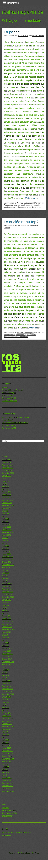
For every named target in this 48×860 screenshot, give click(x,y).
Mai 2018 (5, 640)
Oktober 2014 (7, 756)
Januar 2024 (6, 462)
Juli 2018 (5, 635)
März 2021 (5, 549)
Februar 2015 (7, 745)
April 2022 (5, 519)
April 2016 (5, 708)
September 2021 (8, 532)
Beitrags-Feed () (9, 810)
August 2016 (6, 697)
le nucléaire (36, 205)
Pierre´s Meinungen (25, 203)
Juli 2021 (5, 538)
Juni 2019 (5, 605)
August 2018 (6, 632)
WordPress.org (7, 816)
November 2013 (7, 786)
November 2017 (7, 656)
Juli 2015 (5, 732)
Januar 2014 (6, 780)
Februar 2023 (7, 492)
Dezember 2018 (7, 621)
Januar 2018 (6, 651)
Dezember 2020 (7, 557)
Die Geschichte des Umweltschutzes (15, 423)
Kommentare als (9, 813)
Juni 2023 (5, 481)
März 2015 (5, 743)
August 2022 (6, 508)
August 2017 (6, 664)
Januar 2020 (6, 586)
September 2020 (8, 565)
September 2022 (8, 505)
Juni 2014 (5, 767)
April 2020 (5, 578)
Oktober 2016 (7, 691)
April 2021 (5, 546)
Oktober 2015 (7, 724)
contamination (9, 334)
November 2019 (7, 592)
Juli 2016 (5, 699)
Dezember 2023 (7, 465)
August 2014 (6, 761)
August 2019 (6, 600)
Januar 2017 (6, 683)
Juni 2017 (5, 670)
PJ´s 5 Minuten (7, 395)
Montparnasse (9, 207)
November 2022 (7, 500)
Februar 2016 (7, 713)
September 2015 (8, 726)
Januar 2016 (6, 716)
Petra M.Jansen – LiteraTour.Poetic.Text (16, 832)
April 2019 (5, 610)
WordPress (21, 853)
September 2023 (8, 473)
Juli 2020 (5, 570)
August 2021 (6, 535)
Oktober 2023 (7, 470)
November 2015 (7, 721)
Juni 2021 (5, 540)
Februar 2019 (7, 616)
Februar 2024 (7, 460)
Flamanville (21, 334)
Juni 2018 (5, 637)
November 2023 (7, 468)
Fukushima (8, 205)
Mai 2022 (5, 516)
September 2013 (8, 791)
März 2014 (5, 775)
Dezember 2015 (7, 718)
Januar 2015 (6, 748)
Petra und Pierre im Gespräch (12, 390)
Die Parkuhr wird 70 (9, 428)
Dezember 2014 (7, 751)
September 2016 (8, 694)
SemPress (35, 853)
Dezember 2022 (7, 497)
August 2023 (6, 476)
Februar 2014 (7, 778)
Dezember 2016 (7, 686)
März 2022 (5, 522)
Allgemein (5, 387)
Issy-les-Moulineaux (22, 205)
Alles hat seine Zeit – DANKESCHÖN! (15, 417)
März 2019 (5, 613)
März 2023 (5, 489)
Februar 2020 (7, 584)
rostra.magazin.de (22, 12)
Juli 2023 (5, 478)
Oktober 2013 (7, 788)
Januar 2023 (6, 495)
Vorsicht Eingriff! (7, 420)
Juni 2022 (5, 513)
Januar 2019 (6, 619)
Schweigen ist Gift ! (9, 398)
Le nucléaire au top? (21, 222)
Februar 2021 (7, 551)
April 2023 (5, 487)
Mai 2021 (5, 543)
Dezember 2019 (7, 589)
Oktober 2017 (7, 659)
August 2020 (6, 567)
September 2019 (8, 597)
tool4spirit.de (6, 835)
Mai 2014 (5, 770)
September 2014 (8, 759)
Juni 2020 (5, 573)
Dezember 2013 (7, 783)
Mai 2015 (5, 737)
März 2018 (5, 646)
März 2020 (5, 581)
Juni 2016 (5, 702)
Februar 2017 (7, 681)
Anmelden (5, 808)
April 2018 (5, 643)
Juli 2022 (5, 511)
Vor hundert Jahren (9, 425)
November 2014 (7, 753)
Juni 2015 (5, 734)
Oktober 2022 (7, 503)
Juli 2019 (5, 602)
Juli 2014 (5, 764)
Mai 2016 (5, 705)
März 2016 (5, 710)
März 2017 (5, 678)
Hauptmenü (13, 3)
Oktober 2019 (7, 594)
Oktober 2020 (7, 562)
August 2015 (6, 729)
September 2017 (8, 662)
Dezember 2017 (7, 654)
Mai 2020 (5, 575)
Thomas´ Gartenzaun (9, 401)
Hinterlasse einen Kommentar (29, 207)
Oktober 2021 (7, 530)
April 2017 (5, 675)
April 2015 (5, 740)
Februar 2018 (7, 648)
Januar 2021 (6, 554)
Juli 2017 (5, 667)
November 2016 (7, 689)
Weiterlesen (31, 198)
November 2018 (7, 624)
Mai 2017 (5, 672)
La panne (12, 32)
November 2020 (7, 559)
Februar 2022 (7, 524)
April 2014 (5, 772)
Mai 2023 (5, 484)
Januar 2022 (6, 527)
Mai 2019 (5, 608)
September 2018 (8, 629)
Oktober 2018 (7, 627)
